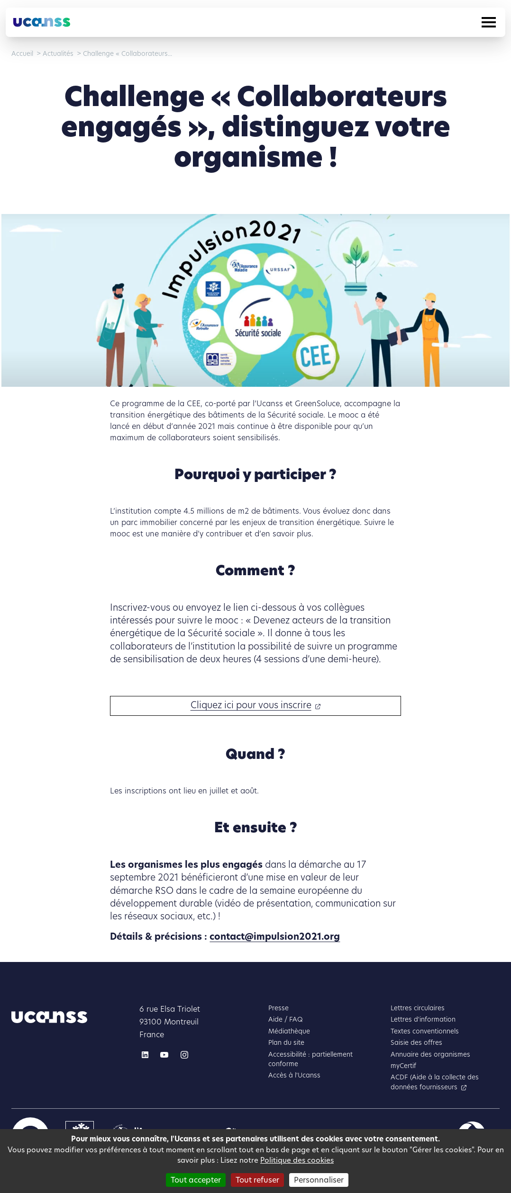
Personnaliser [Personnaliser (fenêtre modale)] (319, 1180)
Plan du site (286, 1042)
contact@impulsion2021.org (275, 936)
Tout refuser (257, 1180)
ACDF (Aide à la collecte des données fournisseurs (435, 1082)
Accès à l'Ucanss (294, 1075)
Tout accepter (196, 1180)
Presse (278, 1008)
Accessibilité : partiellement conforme (310, 1059)
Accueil (22, 53)
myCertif (403, 1065)
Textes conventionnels (425, 1031)
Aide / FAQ (285, 1019)
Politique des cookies (297, 1160)
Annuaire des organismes (430, 1054)
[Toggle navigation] (489, 22)
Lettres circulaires (418, 1008)
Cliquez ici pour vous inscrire (251, 705)
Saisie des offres (416, 1042)
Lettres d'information (423, 1019)
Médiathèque (289, 1031)
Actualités (58, 53)
